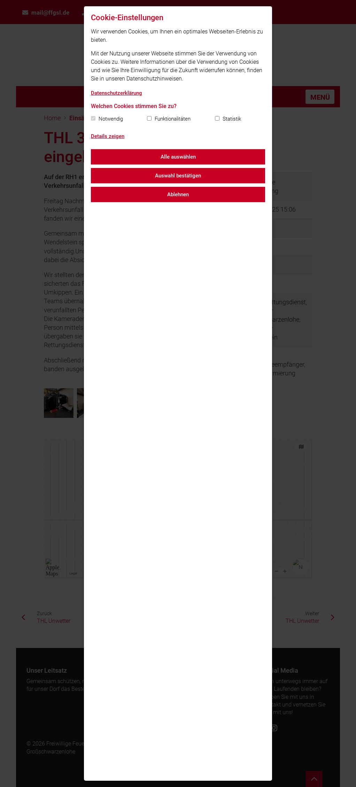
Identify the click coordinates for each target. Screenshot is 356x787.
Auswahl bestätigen (178, 176)
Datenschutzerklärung (116, 93)
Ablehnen (178, 194)
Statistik (232, 119)
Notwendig (111, 119)
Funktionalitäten (173, 119)
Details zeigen (107, 136)
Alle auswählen (178, 157)
